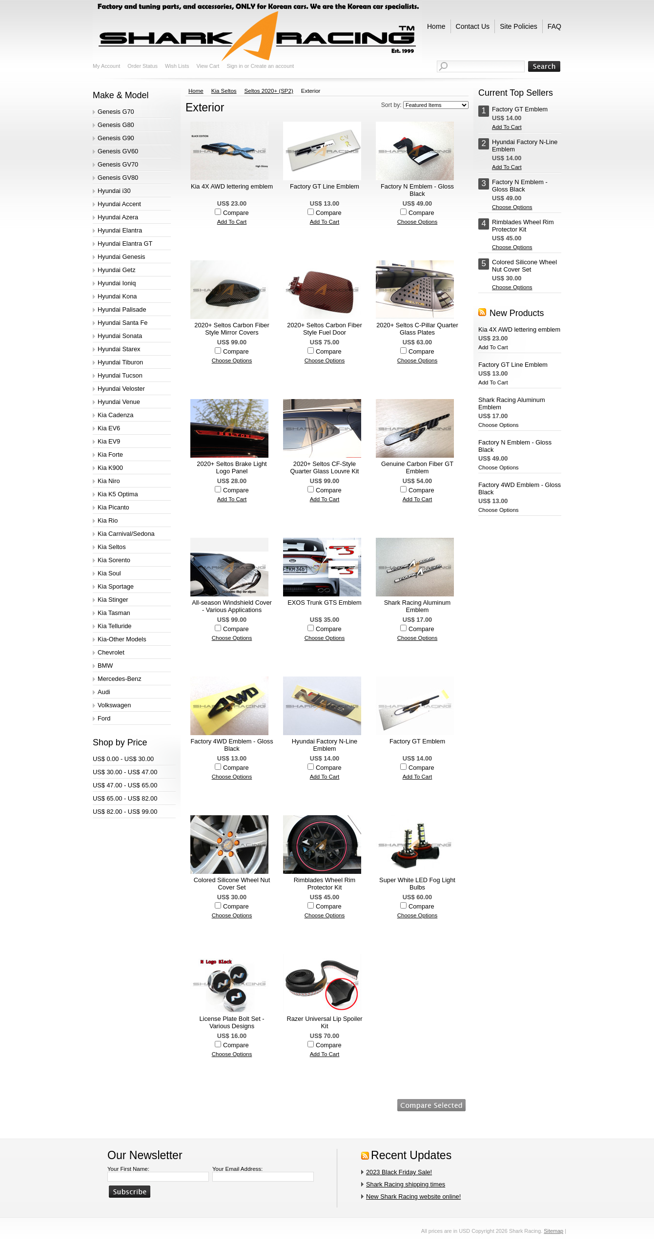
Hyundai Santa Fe (122, 322)
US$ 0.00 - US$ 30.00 (123, 758)
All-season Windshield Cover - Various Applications (232, 606)
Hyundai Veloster (121, 388)
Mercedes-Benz (120, 678)
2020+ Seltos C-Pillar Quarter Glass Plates (417, 328)
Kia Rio (108, 520)
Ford (104, 718)
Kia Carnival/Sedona (126, 533)
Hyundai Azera (118, 217)
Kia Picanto (113, 507)
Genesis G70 (116, 111)
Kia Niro (109, 481)
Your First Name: (128, 1169)
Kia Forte (110, 454)
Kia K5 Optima (118, 494)
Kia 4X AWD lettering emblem (232, 186)
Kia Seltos (112, 546)
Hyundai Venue (119, 401)
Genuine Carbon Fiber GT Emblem (417, 467)
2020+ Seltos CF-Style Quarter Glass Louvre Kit (324, 467)
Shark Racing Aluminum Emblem (417, 606)
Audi (104, 692)
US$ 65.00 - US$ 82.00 (125, 798)
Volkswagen (114, 705)
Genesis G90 (116, 138)
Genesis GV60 (118, 151)
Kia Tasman (114, 612)
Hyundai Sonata (120, 335)
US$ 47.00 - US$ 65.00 (125, 785)
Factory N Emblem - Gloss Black (417, 190)
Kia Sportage (116, 586)
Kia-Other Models (122, 639)
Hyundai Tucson (120, 375)
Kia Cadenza (115, 415)
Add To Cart (232, 222)
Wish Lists (177, 66)
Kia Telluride (114, 626)
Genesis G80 (116, 124)
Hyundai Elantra (120, 230)
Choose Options (417, 222)
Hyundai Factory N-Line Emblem (324, 745)
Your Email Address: (237, 1169)
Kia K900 (110, 467)
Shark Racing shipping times (405, 1184)
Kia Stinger (113, 599)
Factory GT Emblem (417, 741)
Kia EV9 (109, 441)
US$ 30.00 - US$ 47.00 (125, 772)
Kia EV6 (109, 428)
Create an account (272, 66)
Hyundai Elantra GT (125, 243)
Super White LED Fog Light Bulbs (417, 883)
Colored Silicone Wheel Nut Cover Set (232, 883)
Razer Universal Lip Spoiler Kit (324, 1022)
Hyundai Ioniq (117, 283)
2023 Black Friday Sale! (399, 1172)
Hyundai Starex (119, 349)
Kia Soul (109, 573)
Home (196, 91)
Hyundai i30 (114, 190)
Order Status (142, 66)
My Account (106, 66)
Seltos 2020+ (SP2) (269, 91)
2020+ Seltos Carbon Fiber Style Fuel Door (324, 328)
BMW (105, 665)
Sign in (234, 66)
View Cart (207, 66)
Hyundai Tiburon (120, 362)
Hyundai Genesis (121, 256)
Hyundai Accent (119, 204)
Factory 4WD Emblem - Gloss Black (231, 745)
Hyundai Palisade (122, 309)
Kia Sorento (114, 560)
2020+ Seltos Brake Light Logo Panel (231, 467)
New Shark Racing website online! (413, 1196)
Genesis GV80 (118, 177)
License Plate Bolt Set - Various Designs (231, 1022)
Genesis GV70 (118, 164)
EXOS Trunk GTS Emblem (324, 602)
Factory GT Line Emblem (324, 186)
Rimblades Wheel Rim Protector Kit (325, 883)
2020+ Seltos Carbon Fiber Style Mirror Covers (231, 328)
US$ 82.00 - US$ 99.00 (125, 811)
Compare (236, 212)
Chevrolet (111, 652)
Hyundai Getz (117, 270)
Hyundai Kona (117, 296)
